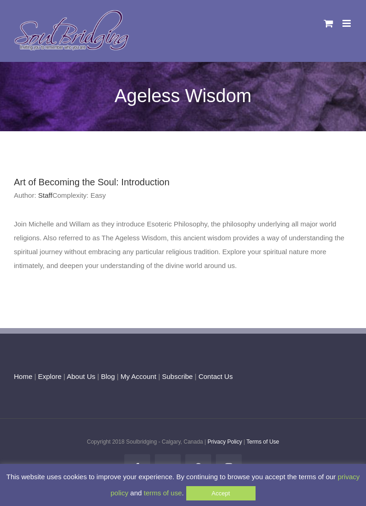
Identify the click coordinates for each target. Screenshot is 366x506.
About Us (81, 376)
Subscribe (177, 376)
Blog (108, 376)
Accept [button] (221, 493)
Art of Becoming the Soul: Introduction (92, 182)
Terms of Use (262, 442)
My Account (139, 376)
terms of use (163, 493)
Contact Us (214, 376)
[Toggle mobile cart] (328, 23)
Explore (49, 376)
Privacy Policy (224, 442)
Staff (45, 195)
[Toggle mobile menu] (347, 23)
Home (23, 376)
